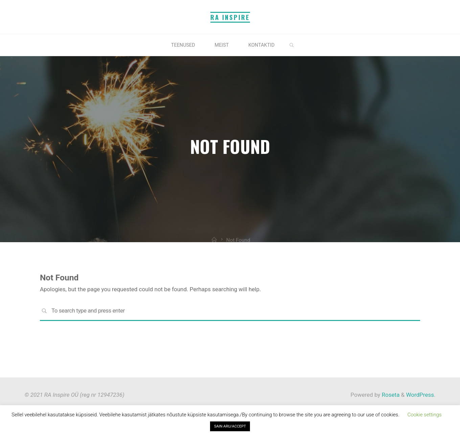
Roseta (389, 394)
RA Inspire (230, 17)
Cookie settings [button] (424, 415)
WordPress (420, 394)
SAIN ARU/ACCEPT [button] (230, 426)
